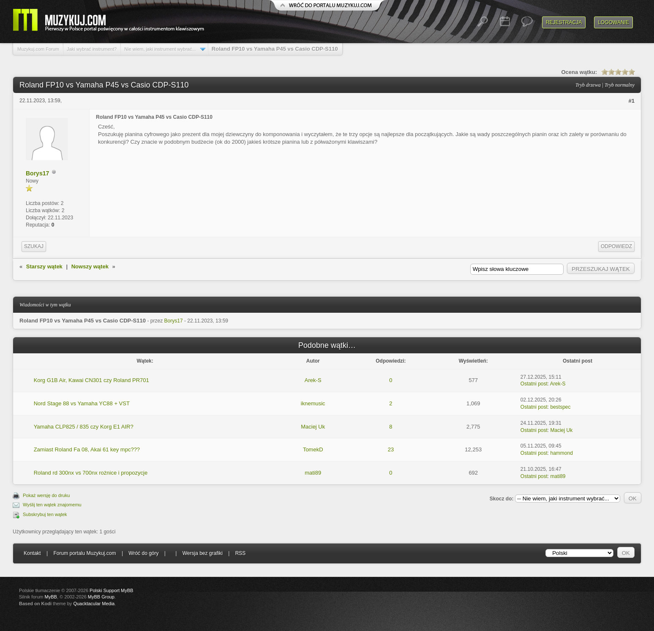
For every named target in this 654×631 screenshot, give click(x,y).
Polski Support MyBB (111, 590)
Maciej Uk (313, 426)
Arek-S (313, 380)
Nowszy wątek (90, 266)
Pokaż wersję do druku (46, 495)
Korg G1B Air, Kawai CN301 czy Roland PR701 (91, 380)
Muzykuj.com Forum (38, 49)
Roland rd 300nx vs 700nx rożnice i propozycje (91, 473)
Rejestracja (564, 22)
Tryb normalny (620, 85)
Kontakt (32, 553)
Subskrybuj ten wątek (45, 514)
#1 (632, 101)
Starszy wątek (44, 266)
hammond (561, 453)
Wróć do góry (143, 553)
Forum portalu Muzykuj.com (85, 553)
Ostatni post (534, 384)
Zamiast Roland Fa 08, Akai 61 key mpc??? (87, 449)
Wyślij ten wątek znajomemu (52, 504)
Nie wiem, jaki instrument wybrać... (160, 49)
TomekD (313, 449)
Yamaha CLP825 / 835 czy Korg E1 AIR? (84, 426)
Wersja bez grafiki (203, 553)
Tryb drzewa (588, 85)
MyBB (51, 596)
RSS (240, 553)
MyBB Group (101, 596)
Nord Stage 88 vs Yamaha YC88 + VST (82, 403)
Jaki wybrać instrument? (92, 49)
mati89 (313, 473)
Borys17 (37, 173)
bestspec (560, 407)
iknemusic (313, 403)
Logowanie (613, 22)
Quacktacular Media (93, 603)
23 (391, 449)
